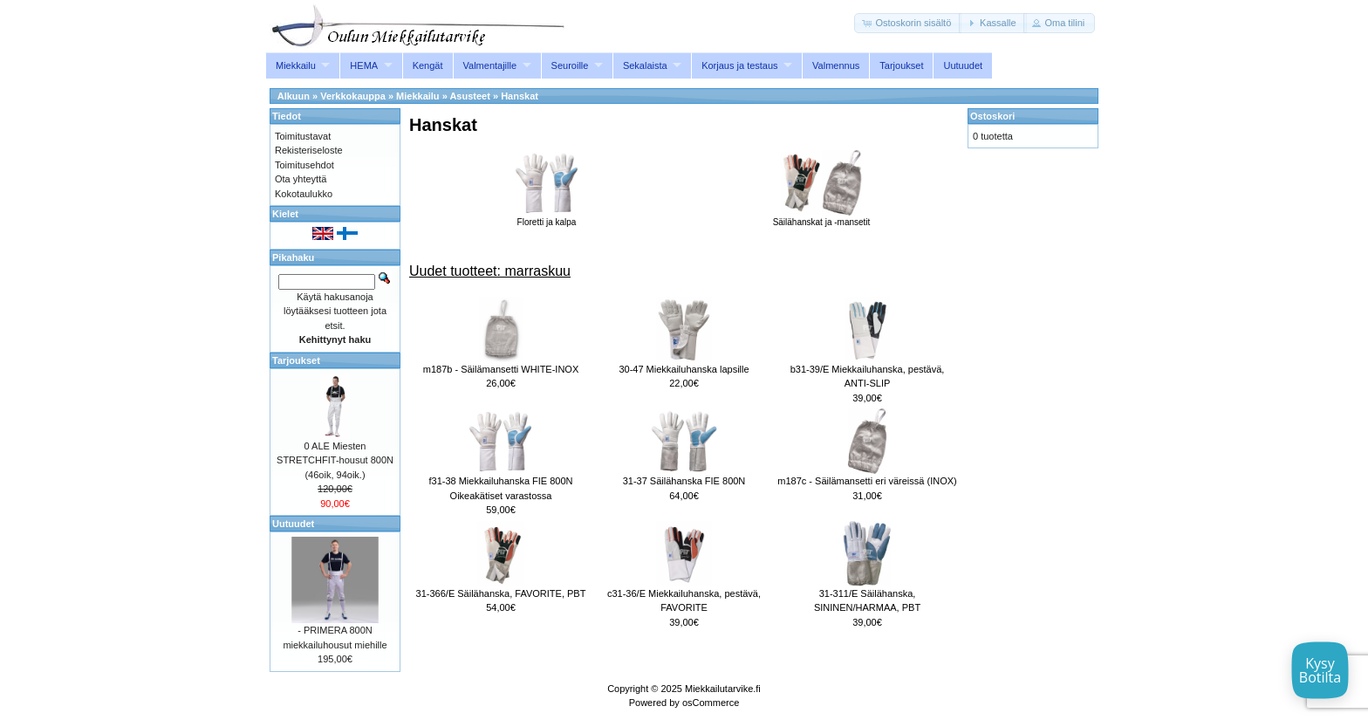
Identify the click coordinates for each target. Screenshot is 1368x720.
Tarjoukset (901, 65)
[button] (907, 23)
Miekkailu (296, 65)
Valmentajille (490, 65)
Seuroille (570, 65)
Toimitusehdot (304, 165)
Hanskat (519, 96)
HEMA (364, 65)
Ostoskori (992, 116)
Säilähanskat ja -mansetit (822, 217)
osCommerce (710, 702)
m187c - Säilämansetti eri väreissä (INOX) (866, 481)
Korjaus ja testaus (739, 65)
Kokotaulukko (303, 194)
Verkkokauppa (353, 96)
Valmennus (835, 65)
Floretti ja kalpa (547, 217)
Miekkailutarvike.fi (723, 688)
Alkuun (293, 96)
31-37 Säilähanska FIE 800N (684, 481)
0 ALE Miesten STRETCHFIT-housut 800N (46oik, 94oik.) (335, 460)
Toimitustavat (303, 136)
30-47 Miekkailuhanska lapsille (684, 369)
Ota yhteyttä (300, 179)
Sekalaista (645, 65)
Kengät (428, 65)
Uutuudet (962, 65)
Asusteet (469, 96)
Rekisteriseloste (309, 150)
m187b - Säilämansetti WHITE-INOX (501, 369)
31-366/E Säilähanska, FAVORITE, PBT (501, 593)
